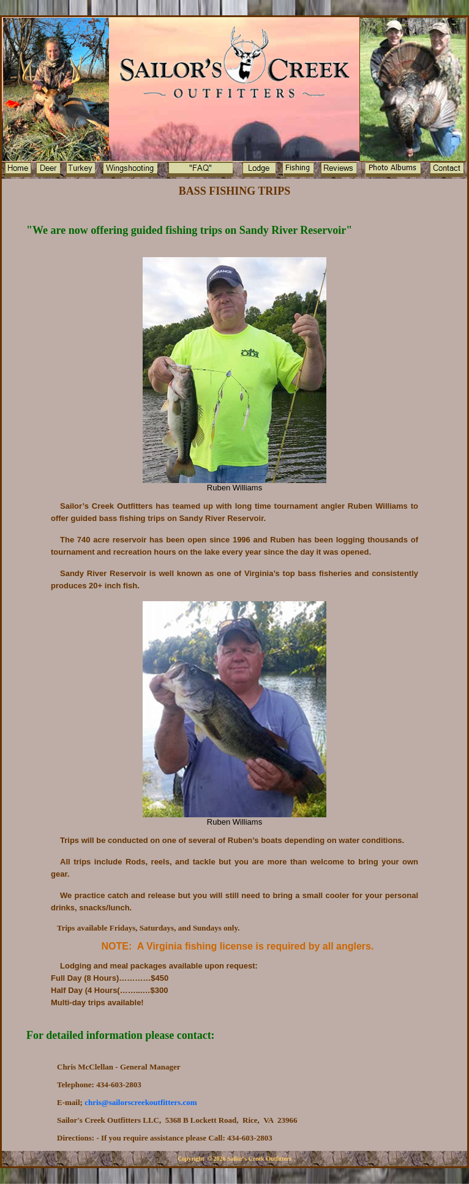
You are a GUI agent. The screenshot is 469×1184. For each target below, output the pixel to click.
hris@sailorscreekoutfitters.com (140, 1102)
